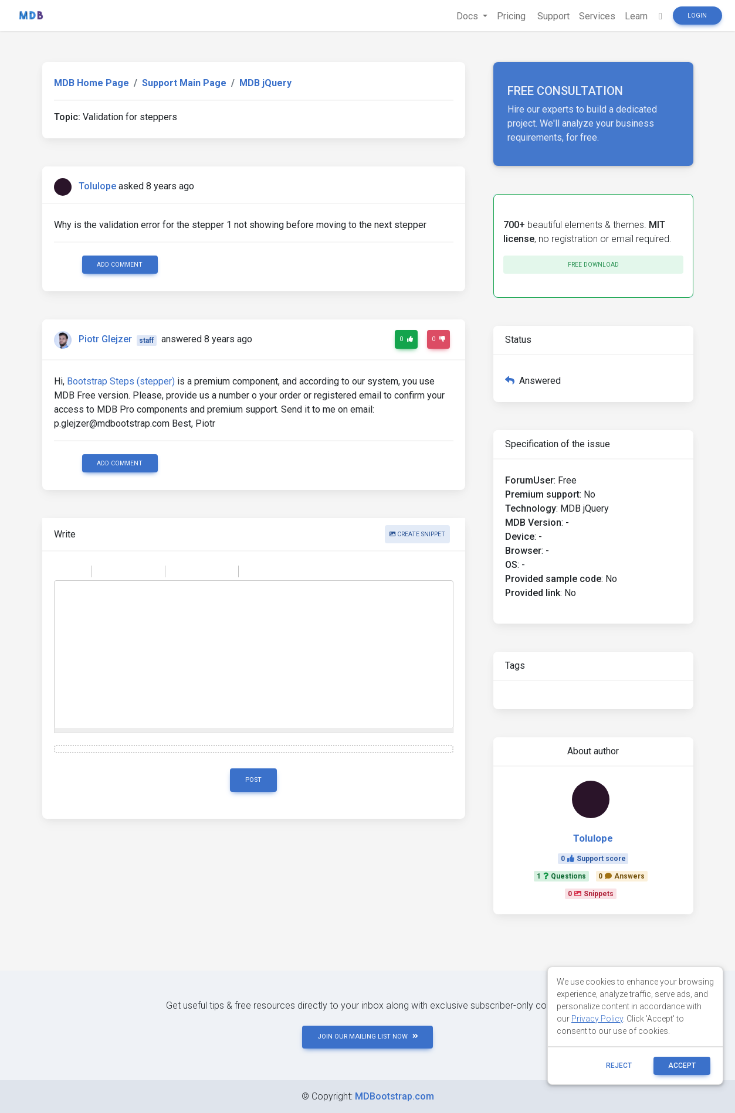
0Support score (593, 859)
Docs (468, 16)
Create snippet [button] (417, 534)
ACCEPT (682, 1065)
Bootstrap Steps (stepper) (121, 381)
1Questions (561, 876)
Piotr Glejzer (105, 339)
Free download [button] (593, 264)
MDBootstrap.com (394, 1096)
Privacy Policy (597, 1018)
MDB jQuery (265, 83)
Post (253, 780)
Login (697, 15)
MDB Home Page (91, 83)
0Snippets (591, 894)
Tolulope (97, 186)
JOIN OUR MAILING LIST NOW (367, 1036)
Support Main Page (184, 83)
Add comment (120, 264)
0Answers (621, 876)
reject (619, 1065)
